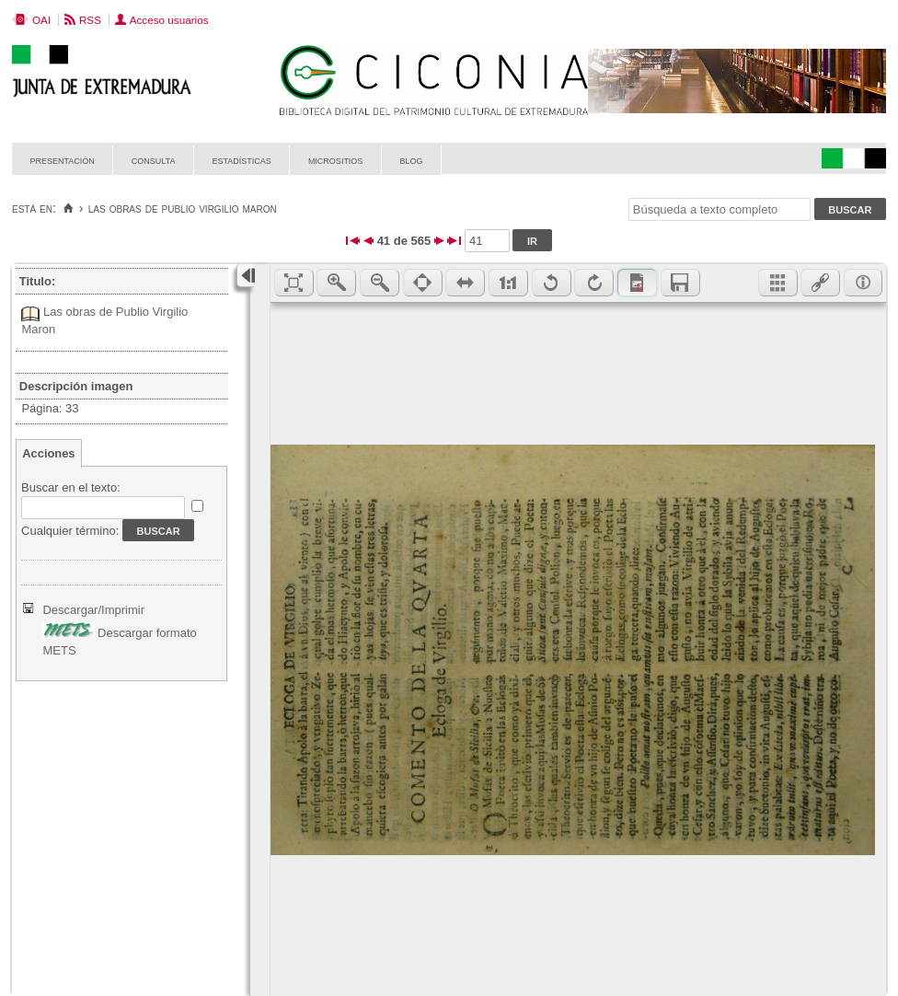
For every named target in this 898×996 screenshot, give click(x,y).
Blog (410, 160)
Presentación (62, 160)
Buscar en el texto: (71, 487)
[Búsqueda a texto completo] (719, 209)
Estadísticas (242, 160)
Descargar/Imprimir (93, 610)
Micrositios (335, 160)
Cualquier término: (70, 531)
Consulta (154, 160)
